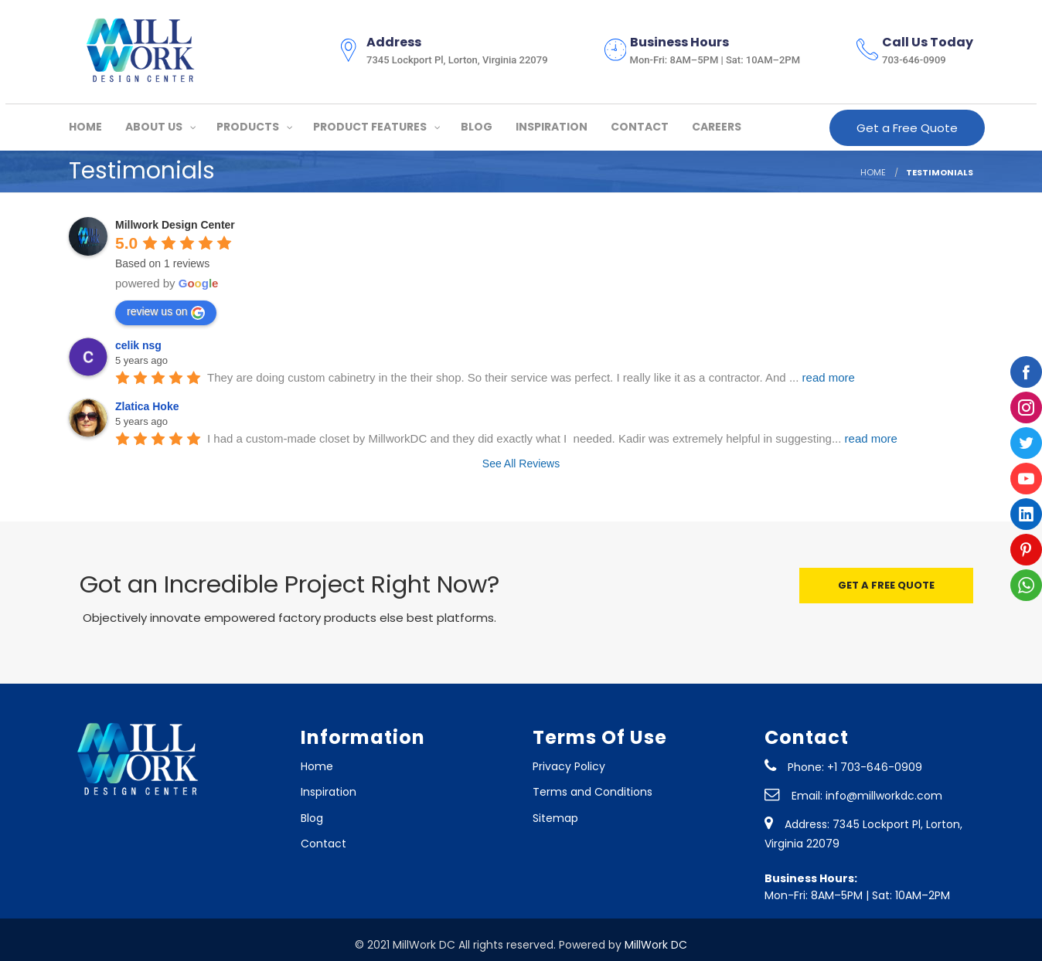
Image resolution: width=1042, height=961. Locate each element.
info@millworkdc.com (884, 795)
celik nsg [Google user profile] (138, 345)
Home (317, 766)
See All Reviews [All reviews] (521, 463)
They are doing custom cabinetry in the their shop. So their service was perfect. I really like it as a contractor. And (531, 377)
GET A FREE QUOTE (886, 585)
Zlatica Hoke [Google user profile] (147, 406)
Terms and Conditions (592, 792)
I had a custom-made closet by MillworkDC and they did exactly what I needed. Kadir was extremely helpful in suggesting (552, 438)
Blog (312, 818)
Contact (323, 843)
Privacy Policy (569, 766)
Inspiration (328, 792)
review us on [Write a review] (166, 312)
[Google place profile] (175, 225)
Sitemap (555, 818)
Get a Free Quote (907, 128)
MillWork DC (656, 945)
